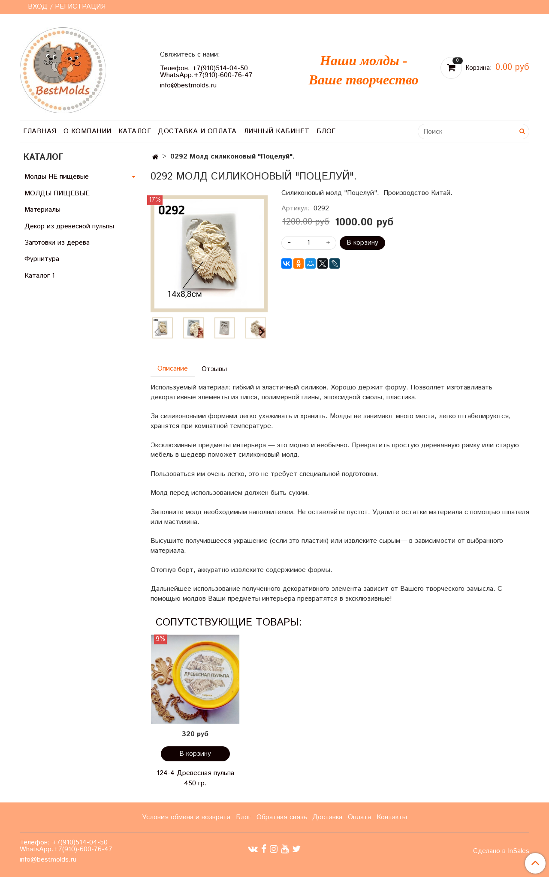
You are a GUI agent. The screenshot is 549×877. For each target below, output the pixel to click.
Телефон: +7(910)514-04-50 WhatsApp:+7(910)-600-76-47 (206, 71)
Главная (40, 131)
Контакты (392, 817)
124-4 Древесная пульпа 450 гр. (195, 778)
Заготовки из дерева (57, 243)
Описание (172, 369)
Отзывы (214, 369)
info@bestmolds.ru (188, 85)
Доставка (327, 817)
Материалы (42, 210)
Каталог (134, 131)
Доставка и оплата (197, 131)
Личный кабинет (277, 131)
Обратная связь (281, 817)
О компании (87, 131)
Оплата (359, 817)
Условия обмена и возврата (186, 817)
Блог (326, 131)
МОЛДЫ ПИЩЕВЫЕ (57, 193)
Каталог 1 (39, 276)
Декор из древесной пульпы (69, 226)
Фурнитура (41, 259)
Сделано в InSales (501, 851)
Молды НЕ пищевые (56, 177)
